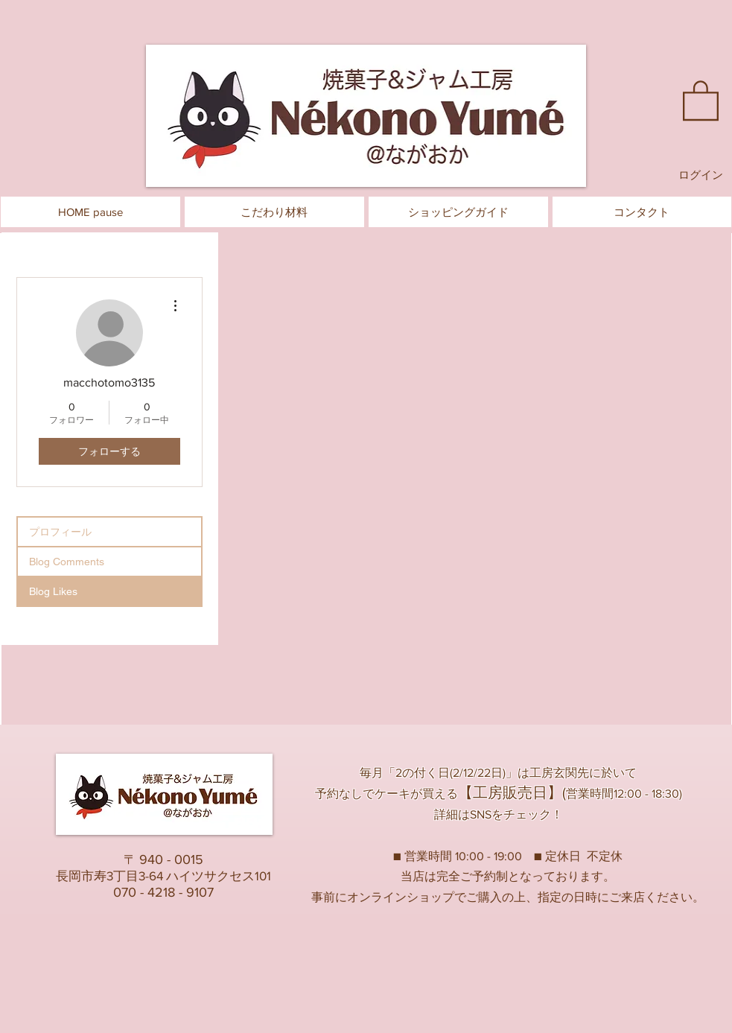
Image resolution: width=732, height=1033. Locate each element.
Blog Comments (66, 562)
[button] (701, 99)
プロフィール (60, 532)
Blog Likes (53, 591)
